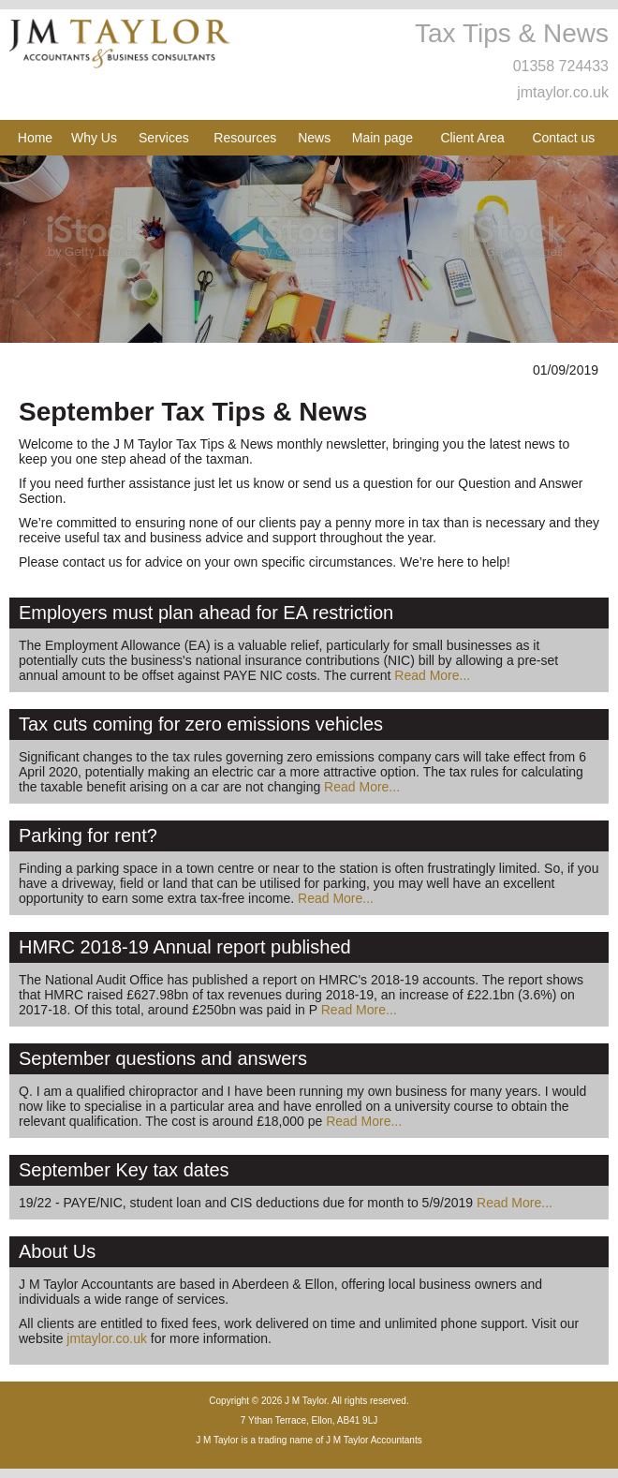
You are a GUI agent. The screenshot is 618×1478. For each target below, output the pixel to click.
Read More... (432, 675)
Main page (382, 137)
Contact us (563, 137)
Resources (244, 137)
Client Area (472, 137)
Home (35, 137)
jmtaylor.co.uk (563, 92)
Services (164, 137)
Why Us (94, 137)
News (314, 137)
